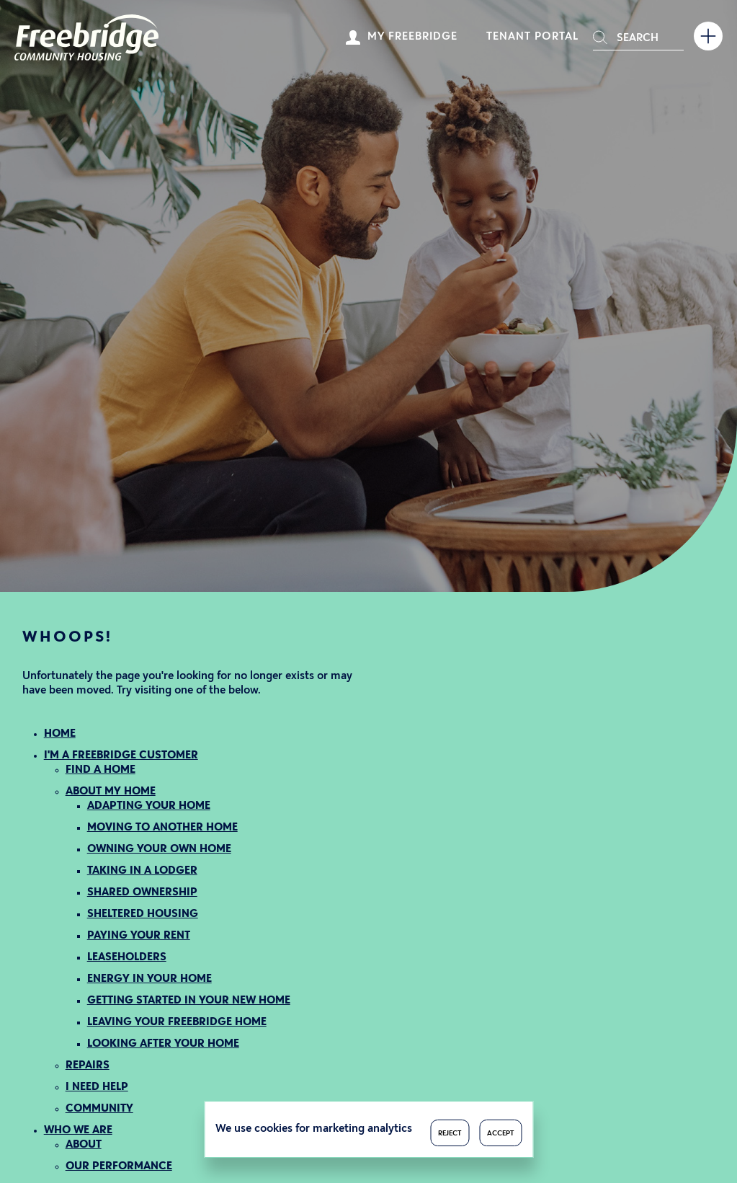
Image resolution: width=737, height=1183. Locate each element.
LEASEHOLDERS (126, 957)
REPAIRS (88, 1065)
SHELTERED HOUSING (142, 914)
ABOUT (84, 1145)
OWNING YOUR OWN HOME (159, 849)
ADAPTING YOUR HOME (148, 806)
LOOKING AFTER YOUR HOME (163, 1044)
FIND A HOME (100, 770)
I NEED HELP (97, 1087)
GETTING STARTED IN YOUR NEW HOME (188, 1001)
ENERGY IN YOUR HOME (149, 979)
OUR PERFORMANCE (119, 1166)
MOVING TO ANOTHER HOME (162, 828)
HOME (60, 734)
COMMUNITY (99, 1109)
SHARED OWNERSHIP (142, 892)
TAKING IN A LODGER (142, 871)
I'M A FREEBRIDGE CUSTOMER (121, 755)
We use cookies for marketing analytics (313, 1129)
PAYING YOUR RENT (138, 936)
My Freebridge (412, 37)
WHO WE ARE (78, 1130)
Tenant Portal (532, 37)
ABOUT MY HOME (111, 792)
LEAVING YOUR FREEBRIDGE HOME (177, 1022)
